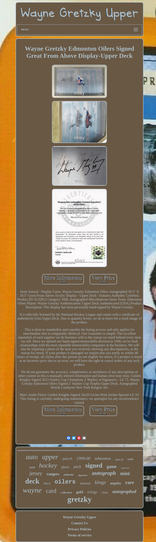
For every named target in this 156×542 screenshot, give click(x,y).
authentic (69, 474)
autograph (104, 473)
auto (32, 457)
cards (130, 459)
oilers (65, 482)
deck (32, 481)
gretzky (79, 499)
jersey (35, 473)
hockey (48, 465)
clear (104, 492)
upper (50, 457)
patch (67, 459)
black (47, 483)
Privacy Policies (79, 529)
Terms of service (80, 535)
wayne (32, 490)
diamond (85, 483)
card (51, 490)
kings (100, 482)
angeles (115, 483)
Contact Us (79, 523)
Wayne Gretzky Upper (79, 517)
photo (65, 467)
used (32, 467)
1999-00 (83, 458)
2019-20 (119, 459)
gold (79, 492)
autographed (124, 491)
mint (125, 473)
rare (129, 482)
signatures (83, 475)
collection (66, 492)
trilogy (92, 492)
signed (93, 465)
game (112, 466)
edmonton (103, 458)
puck (77, 467)
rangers (53, 474)
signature (125, 467)
